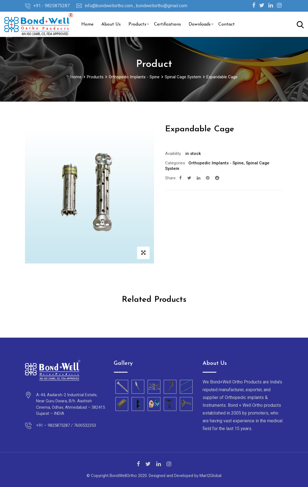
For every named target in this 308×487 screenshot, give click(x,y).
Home (87, 24)
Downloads (200, 24)
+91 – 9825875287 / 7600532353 (66, 425)
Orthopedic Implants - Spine (216, 162)
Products (137, 24)
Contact (226, 24)
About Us (111, 24)
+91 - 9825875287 (51, 5)
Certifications (167, 24)
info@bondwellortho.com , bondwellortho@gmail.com (136, 5)
